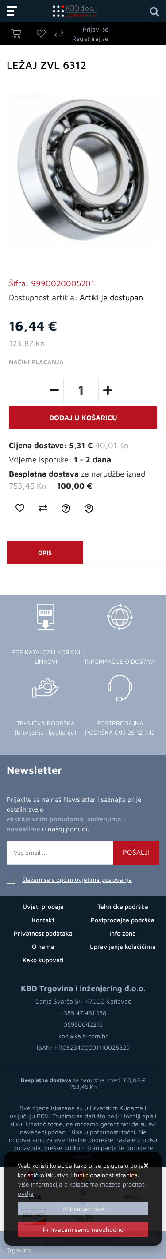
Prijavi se (95, 29)
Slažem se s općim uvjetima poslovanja (77, 879)
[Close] (83, 1208)
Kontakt (43, 920)
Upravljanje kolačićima (122, 946)
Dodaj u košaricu (83, 418)
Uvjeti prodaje (43, 906)
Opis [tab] (45, 552)
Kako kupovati (43, 960)
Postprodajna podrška (122, 920)
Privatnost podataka (43, 933)
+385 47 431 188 (83, 1012)
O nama (43, 946)
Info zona (122, 933)
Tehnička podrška (122, 906)
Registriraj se (90, 38)
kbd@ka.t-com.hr (83, 1036)
